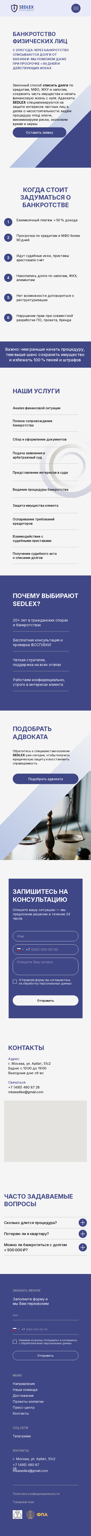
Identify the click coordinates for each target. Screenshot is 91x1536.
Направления (24, 1384)
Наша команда (25, 1390)
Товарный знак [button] (23, 1502)
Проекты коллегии (28, 1401)
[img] (14, 8)
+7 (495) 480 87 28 (24, 1087)
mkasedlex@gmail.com (25, 1092)
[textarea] (45, 966)
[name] (45, 936)
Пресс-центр (24, 1407)
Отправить (45, 1000)
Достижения (23, 1396)
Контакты (21, 1413)
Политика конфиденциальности (36, 1494)
